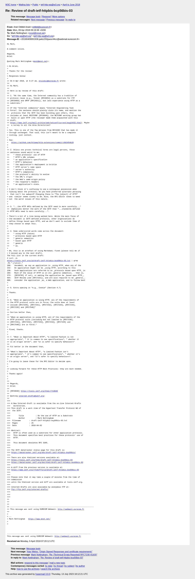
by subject (69, 566)
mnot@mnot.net (37, 33)
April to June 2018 (71, 5)
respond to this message (36, 563)
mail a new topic (57, 563)
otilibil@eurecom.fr (41, 27)
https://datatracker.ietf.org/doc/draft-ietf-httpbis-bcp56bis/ (43, 452)
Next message (38, 20)
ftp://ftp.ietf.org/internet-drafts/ (29, 489)
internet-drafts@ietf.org (31, 396)
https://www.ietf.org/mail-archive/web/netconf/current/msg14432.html (45, 123)
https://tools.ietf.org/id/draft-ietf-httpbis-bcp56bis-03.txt (38, 261)
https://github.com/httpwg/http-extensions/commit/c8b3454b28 (42, 142)
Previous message (55, 20)
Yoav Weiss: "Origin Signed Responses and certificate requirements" (59, 551)
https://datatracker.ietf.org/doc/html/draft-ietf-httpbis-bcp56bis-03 (47, 462)
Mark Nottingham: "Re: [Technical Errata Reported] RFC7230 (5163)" (64, 555)
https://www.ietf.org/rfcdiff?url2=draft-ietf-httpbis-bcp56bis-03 (45, 470)
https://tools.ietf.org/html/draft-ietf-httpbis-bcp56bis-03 (41, 460)
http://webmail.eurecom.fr (71, 509)
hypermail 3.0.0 (42, 574)
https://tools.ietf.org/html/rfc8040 (39, 391)
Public (35, 5)
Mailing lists (24, 5)
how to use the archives (28, 569)
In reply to (70, 20)
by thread (58, 566)
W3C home (10, 5)
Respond (46, 16)
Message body (33, 16)
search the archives (50, 569)
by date (48, 566)
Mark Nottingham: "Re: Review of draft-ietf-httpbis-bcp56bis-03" (52, 558)
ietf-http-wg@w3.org (50, 5)
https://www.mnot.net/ (39, 519)
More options (58, 16)
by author (80, 566)
